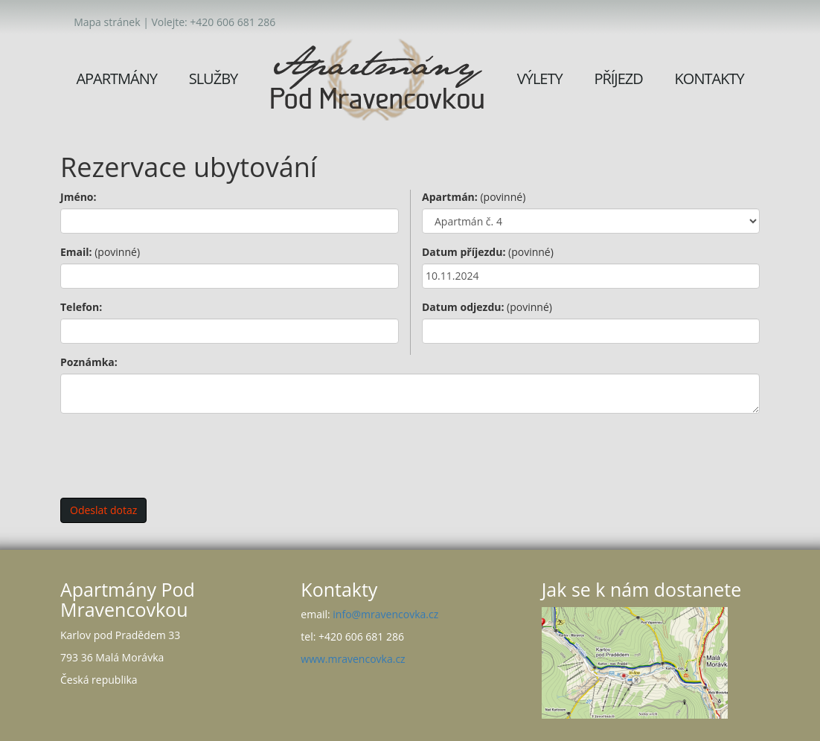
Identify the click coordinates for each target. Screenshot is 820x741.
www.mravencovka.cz (353, 659)
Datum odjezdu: (487, 307)
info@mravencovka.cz (385, 614)
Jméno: (78, 197)
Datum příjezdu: (488, 252)
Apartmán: (473, 197)
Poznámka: (89, 362)
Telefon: (81, 307)
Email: (100, 252)
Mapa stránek (107, 22)
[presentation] (173, 454)
